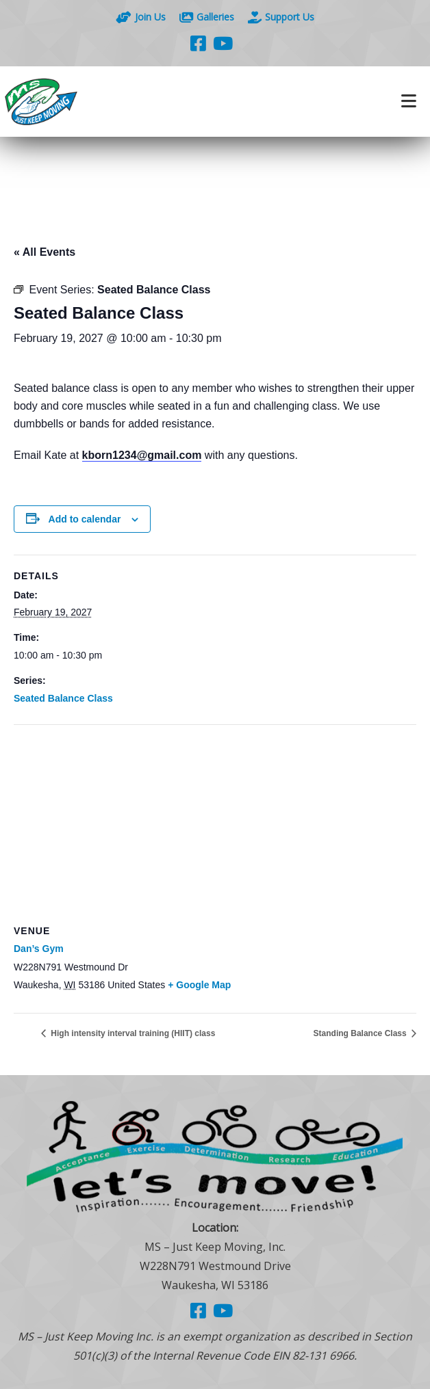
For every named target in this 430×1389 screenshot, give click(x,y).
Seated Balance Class (63, 698)
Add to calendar (85, 519)
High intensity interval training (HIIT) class (132, 1033)
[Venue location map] (215, 823)
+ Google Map (199, 984)
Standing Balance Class (361, 1033)
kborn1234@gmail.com (142, 455)
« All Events (44, 252)
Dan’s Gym (39, 948)
